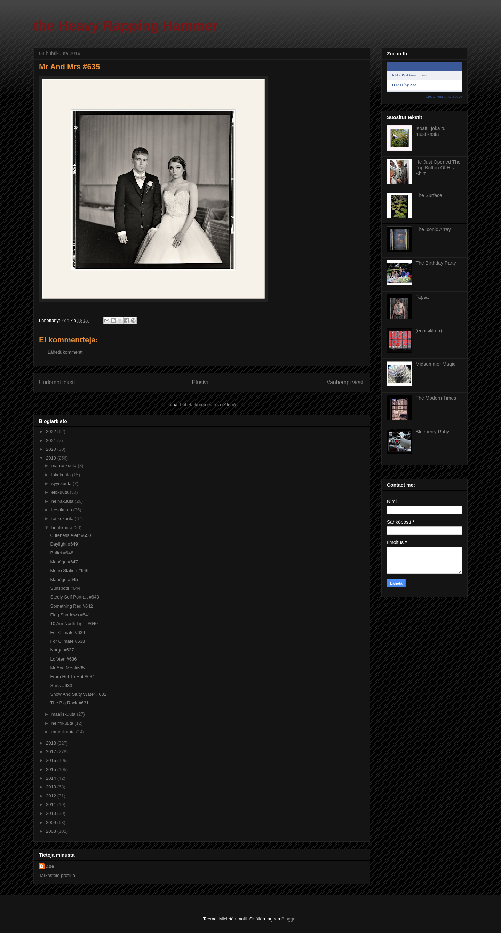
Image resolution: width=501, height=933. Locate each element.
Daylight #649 (64, 544)
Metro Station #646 (69, 570)
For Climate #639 (67, 632)
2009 (51, 822)
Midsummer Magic (435, 364)
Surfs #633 (61, 685)
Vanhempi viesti (346, 382)
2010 (51, 813)
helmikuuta (62, 723)
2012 (51, 796)
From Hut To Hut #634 (72, 676)
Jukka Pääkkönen (405, 75)
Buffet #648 (61, 552)
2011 (51, 804)
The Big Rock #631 (69, 702)
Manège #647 (64, 561)
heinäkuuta (63, 501)
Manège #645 (64, 579)
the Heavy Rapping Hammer (125, 25)
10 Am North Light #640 (74, 623)
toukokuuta (63, 518)
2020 (51, 449)
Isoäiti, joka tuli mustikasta (432, 131)
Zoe (50, 866)
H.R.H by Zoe (404, 85)
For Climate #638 (67, 641)
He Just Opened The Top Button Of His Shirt (438, 168)
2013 (51, 786)
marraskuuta (64, 465)
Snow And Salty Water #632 (78, 694)
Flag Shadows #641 (70, 614)
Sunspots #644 (65, 588)
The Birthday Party (436, 263)
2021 (51, 440)
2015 (51, 769)
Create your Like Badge (444, 96)
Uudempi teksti (57, 382)
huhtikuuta (62, 527)
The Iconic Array (433, 229)
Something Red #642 (71, 606)
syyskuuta (62, 483)
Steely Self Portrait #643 (74, 597)
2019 (51, 458)
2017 (51, 751)
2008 (51, 831)
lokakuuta (61, 474)
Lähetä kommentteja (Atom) (208, 404)
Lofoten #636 (63, 659)
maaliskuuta (64, 714)
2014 (51, 778)
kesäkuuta (62, 509)
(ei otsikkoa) (429, 330)
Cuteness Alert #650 (70, 535)
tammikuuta (63, 731)
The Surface (429, 195)
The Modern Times (436, 398)
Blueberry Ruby (433, 431)
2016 (51, 760)
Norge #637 (62, 650)
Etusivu (201, 382)
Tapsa (422, 297)
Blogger (289, 919)
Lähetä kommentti (66, 352)
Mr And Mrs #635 (67, 667)
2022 (51, 431)
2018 (51, 743)
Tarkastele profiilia (57, 875)
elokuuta (60, 492)
